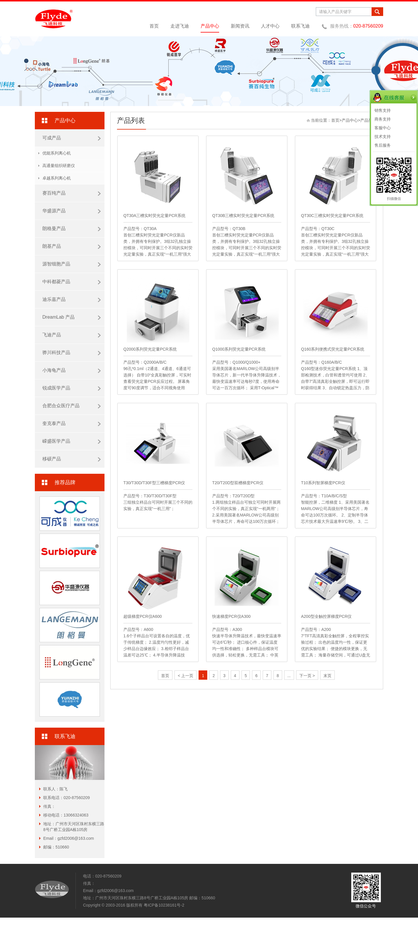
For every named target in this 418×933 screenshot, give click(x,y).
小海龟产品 (71, 370)
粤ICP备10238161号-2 (164, 905)
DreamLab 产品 (71, 317)
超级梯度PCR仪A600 (142, 616)
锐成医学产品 (71, 388)
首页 (154, 26)
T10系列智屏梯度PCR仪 (323, 482)
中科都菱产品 (71, 281)
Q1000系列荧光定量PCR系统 (239, 349)
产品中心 (210, 26)
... (289, 675)
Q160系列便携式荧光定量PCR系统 (332, 349)
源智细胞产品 (71, 264)
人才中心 (270, 26)
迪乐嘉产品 (71, 299)
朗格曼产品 (71, 228)
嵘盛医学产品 (71, 441)
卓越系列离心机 (56, 178)
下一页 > (307, 675)
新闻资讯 (240, 26)
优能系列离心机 (56, 153)
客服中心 (382, 127)
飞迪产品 (71, 335)
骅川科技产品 (71, 352)
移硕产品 (71, 459)
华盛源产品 (71, 210)
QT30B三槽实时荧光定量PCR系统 (243, 215)
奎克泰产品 (71, 423)
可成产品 (71, 138)
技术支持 (382, 136)
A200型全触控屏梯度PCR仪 (326, 616)
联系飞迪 (300, 26)
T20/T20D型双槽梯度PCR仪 (237, 482)
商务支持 (382, 119)
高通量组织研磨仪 (58, 165)
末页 (327, 675)
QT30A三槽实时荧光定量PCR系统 (154, 215)
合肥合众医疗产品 (71, 405)
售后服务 (382, 145)
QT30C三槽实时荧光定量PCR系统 (332, 215)
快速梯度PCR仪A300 (231, 616)
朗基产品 (71, 246)
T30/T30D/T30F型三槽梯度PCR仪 (154, 482)
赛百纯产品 (71, 193)
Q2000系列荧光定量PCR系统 (150, 349)
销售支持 (382, 110)
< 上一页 (185, 675)
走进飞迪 (179, 26)
